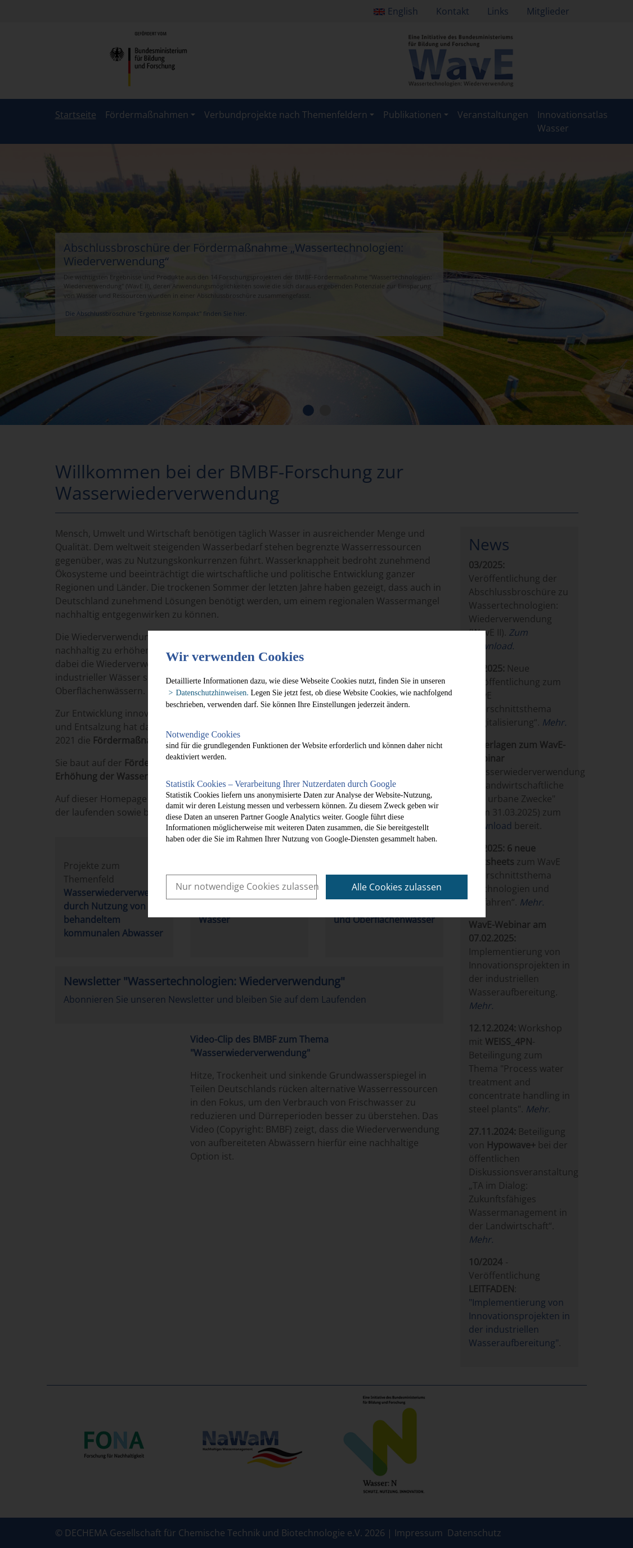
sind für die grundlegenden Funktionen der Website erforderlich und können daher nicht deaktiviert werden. (308, 745)
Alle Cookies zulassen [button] (397, 887)
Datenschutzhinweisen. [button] (212, 693)
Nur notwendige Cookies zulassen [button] (246, 886)
